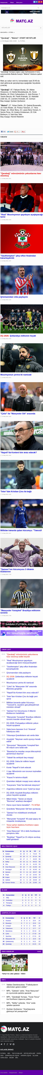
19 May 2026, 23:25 (6, 219)
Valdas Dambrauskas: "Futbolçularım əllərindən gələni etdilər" (22, 986)
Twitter (34, 2)
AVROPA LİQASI (26, 1055)
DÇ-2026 (35, 1055)
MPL (9, 1053)
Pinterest (41, 2)
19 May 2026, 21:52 (6, 299)
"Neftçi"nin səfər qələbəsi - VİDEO (13, 974)
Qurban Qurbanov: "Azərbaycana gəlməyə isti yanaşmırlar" (21, 1010)
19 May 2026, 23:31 (6, 178)
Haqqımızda (3, 2)
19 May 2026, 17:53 (6, 574)
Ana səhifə (3, 1072)
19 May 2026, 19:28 (6, 416)
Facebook (37, 2)
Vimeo (11, 1044)
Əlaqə (12, 2)
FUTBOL (11, 32)
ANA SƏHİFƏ (3, 32)
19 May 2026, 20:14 (6, 377)
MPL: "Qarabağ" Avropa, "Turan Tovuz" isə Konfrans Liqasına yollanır (23, 998)
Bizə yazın (19, 2)
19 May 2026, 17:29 (6, 615)
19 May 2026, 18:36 (6, 494)
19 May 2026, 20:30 (6, 338)
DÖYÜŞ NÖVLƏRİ (29, 1053)
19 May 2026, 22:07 (6, 260)
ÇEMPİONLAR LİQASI (12, 1055)
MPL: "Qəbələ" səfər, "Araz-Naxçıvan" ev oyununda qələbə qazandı (23, 992)
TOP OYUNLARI (17, 1053)
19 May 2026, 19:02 (6, 455)
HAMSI (39, 951)
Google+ (39, 2)
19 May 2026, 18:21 (6, 533)
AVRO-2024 (4, 1057)
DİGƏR (11, 1057)
